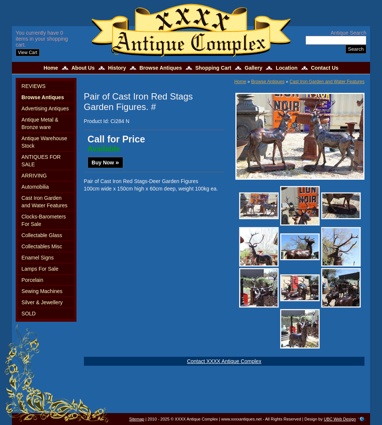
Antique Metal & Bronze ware (40, 123)
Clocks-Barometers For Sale (44, 220)
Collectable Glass (42, 235)
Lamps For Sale (40, 269)
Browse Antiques (161, 68)
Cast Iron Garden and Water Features (45, 201)
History (117, 68)
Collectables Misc (42, 246)
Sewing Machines (42, 291)
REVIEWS (34, 86)
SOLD (29, 314)
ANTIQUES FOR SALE (41, 160)
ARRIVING (34, 176)
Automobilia (35, 187)
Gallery (253, 68)
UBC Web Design (340, 419)
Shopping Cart (213, 68)
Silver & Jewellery (42, 302)
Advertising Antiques (45, 108)
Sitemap (136, 419)
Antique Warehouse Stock (44, 142)
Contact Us (324, 68)
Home (51, 68)
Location (286, 68)
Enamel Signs (38, 258)
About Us (82, 68)
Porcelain (32, 280)
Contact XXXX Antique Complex (224, 361)
